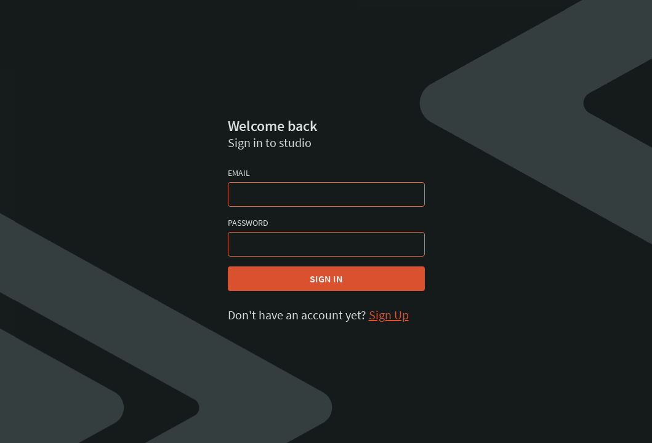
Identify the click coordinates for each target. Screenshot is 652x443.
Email (239, 172)
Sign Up (389, 314)
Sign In (326, 279)
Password (248, 222)
